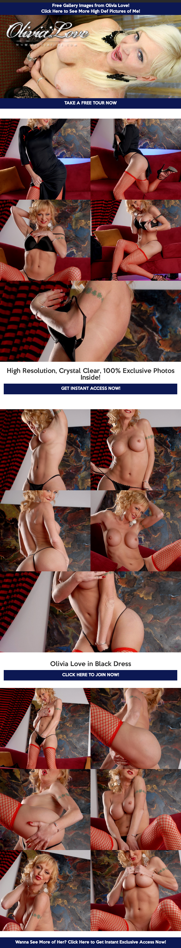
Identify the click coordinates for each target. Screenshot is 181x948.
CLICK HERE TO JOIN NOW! (90, 675)
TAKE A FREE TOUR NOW (90, 103)
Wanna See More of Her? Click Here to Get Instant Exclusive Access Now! (90, 942)
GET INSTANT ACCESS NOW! (90, 389)
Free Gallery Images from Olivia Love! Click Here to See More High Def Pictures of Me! (90, 8)
